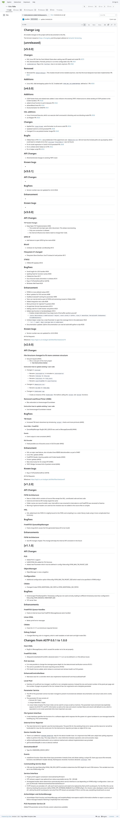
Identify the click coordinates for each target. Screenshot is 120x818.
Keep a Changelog (45, 38)
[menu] (97, 816)
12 (95, 6)
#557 (28, 75)
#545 (42, 105)
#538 (53, 129)
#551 (47, 108)
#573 (82, 59)
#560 (72, 64)
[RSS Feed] (84, 6)
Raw (89, 24)
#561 (74, 62)
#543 (38, 118)
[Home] (3, 2)
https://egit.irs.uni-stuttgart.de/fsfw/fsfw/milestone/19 (48, 340)
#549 (57, 131)
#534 (69, 126)
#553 (42, 149)
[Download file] (105, 24)
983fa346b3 (34, 19)
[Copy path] (64, 15)
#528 (41, 101)
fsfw (9, 6)
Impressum (27, 2)
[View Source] (82, 25)
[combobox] (108, 15)
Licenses (111, 816)
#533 (39, 140)
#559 (92, 83)
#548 (62, 144)
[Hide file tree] (4, 15)
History (99, 24)
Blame (94, 24)
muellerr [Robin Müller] (27, 19)
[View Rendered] (84, 25)
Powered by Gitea (6, 816)
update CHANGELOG (46, 19)
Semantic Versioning (74, 38)
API (117, 816)
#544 (56, 103)
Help (34, 2)
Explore (9, 2)
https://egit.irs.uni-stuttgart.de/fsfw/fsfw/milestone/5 (48, 479)
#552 (51, 147)
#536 (93, 115)
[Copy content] (108, 24)
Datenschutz (17, 2)
